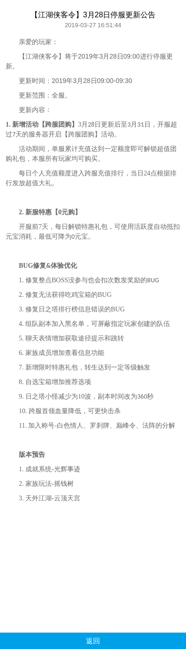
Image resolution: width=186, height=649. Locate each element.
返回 (93, 641)
